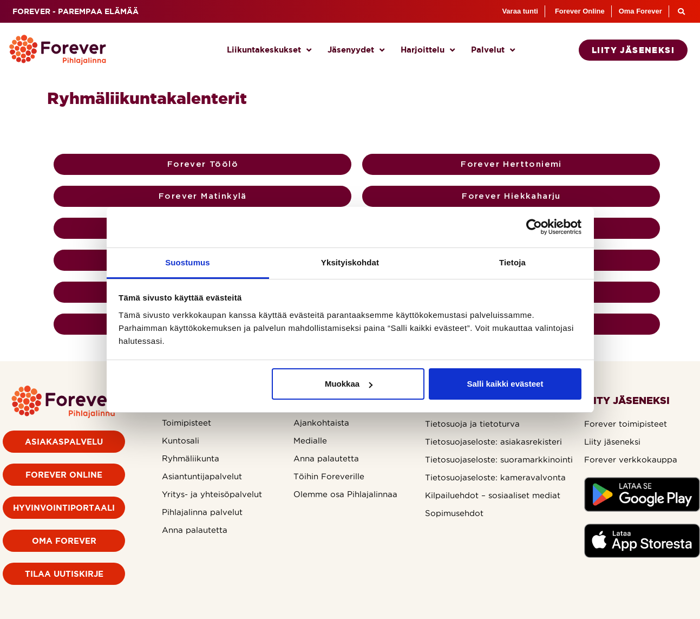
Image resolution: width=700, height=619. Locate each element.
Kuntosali (180, 440)
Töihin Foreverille (328, 476)
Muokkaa (348, 383)
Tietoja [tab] (512, 262)
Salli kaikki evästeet (505, 383)
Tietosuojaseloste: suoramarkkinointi (499, 459)
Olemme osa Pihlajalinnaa (345, 494)
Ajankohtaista (321, 422)
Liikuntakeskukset (269, 50)
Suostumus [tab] (187, 262)
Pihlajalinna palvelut (202, 512)
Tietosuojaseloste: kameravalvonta (495, 477)
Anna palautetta (194, 530)
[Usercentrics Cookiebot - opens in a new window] (534, 227)
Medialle (310, 440)
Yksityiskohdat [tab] (350, 262)
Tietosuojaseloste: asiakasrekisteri (493, 441)
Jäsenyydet (356, 50)
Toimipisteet (186, 422)
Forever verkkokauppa (630, 459)
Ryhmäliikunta (190, 458)
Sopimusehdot (454, 513)
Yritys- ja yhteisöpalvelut (212, 494)
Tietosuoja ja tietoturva (472, 423)
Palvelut (493, 50)
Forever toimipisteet (625, 423)
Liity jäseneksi (612, 441)
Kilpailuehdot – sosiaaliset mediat (492, 495)
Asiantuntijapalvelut (202, 476)
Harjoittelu (428, 50)
